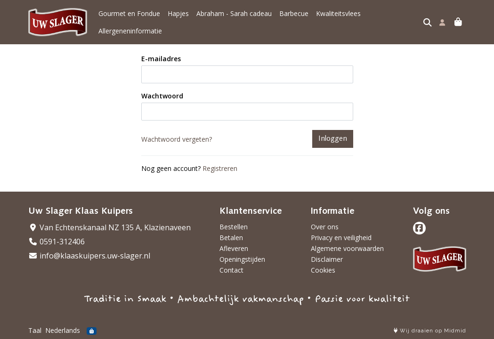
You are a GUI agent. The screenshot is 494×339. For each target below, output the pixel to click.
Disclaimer (327, 259)
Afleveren (233, 248)
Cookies (323, 270)
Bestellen (233, 226)
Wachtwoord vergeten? (176, 139)
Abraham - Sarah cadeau (234, 13)
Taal (34, 330)
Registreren (219, 168)
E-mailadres (161, 58)
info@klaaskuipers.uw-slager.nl (89, 255)
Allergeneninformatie (130, 30)
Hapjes (178, 13)
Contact (231, 270)
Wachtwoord (162, 95)
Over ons (325, 226)
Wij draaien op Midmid (430, 331)
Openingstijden (242, 259)
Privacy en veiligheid (341, 237)
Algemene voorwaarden (347, 248)
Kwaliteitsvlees (338, 13)
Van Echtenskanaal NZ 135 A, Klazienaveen (109, 227)
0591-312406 (56, 241)
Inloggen (332, 139)
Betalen (231, 237)
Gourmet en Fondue (129, 13)
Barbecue (293, 13)
